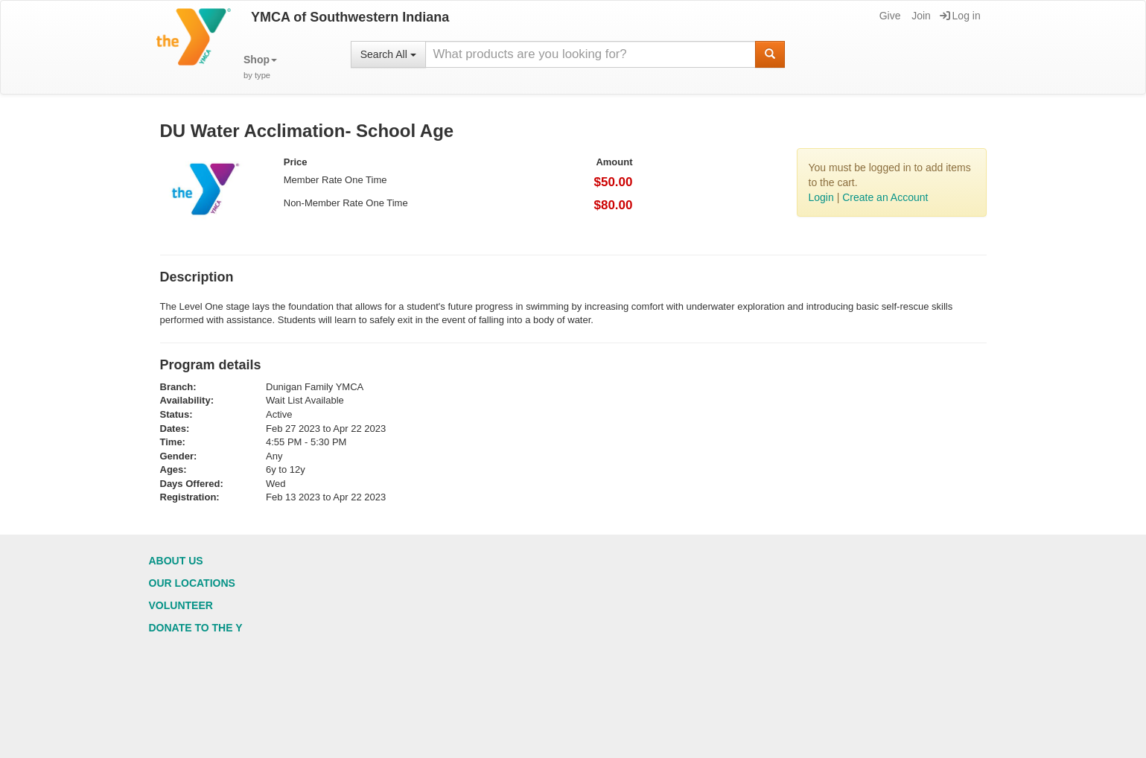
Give (889, 16)
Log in (960, 16)
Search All (388, 54)
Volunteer (181, 605)
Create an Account (885, 197)
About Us (176, 561)
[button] (260, 67)
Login (821, 197)
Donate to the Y (196, 628)
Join (920, 16)
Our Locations (192, 583)
